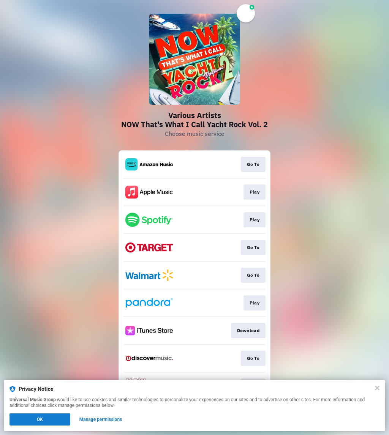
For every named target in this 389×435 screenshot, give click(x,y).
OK (40, 419)
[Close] (377, 388)
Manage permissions (100, 419)
